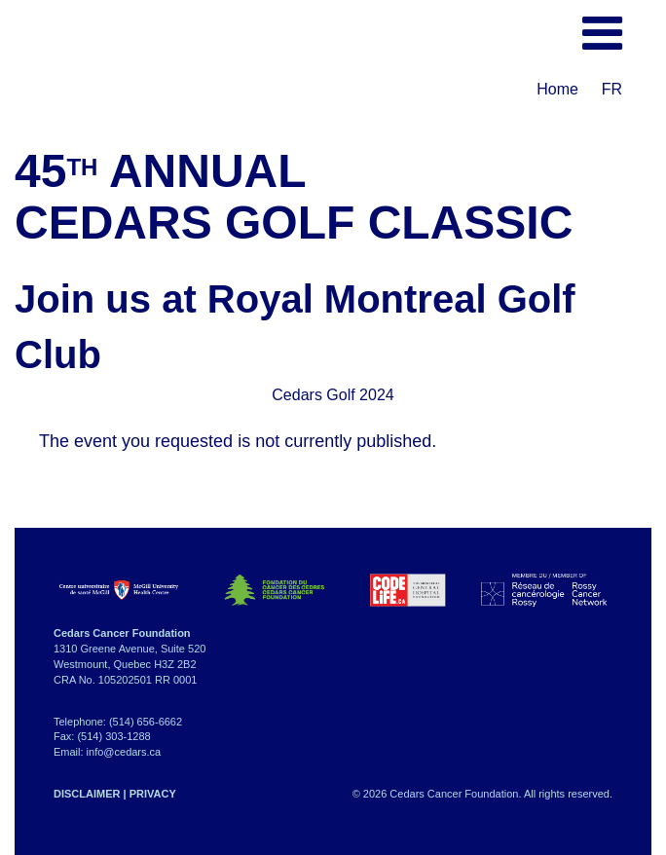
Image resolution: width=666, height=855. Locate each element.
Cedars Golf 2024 (332, 395)
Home (557, 89)
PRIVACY (153, 793)
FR (612, 89)
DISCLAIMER (87, 793)
